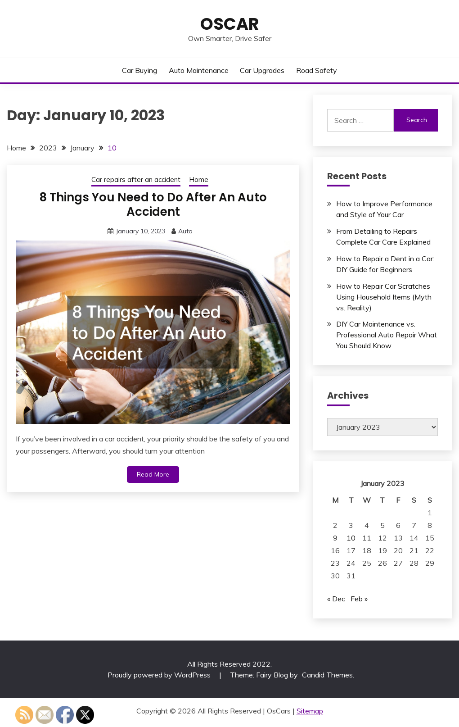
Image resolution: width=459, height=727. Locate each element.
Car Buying (139, 70)
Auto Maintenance (199, 70)
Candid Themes (327, 674)
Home (198, 179)
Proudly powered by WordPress (160, 674)
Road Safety (316, 70)
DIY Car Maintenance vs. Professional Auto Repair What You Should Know (386, 334)
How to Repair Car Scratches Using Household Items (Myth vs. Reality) (384, 297)
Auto (185, 231)
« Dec (336, 598)
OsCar (229, 24)
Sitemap (310, 710)
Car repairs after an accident (135, 179)
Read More (153, 474)
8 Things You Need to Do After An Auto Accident (153, 204)
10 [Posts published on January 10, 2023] (351, 537)
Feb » (359, 598)
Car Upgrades (262, 70)
